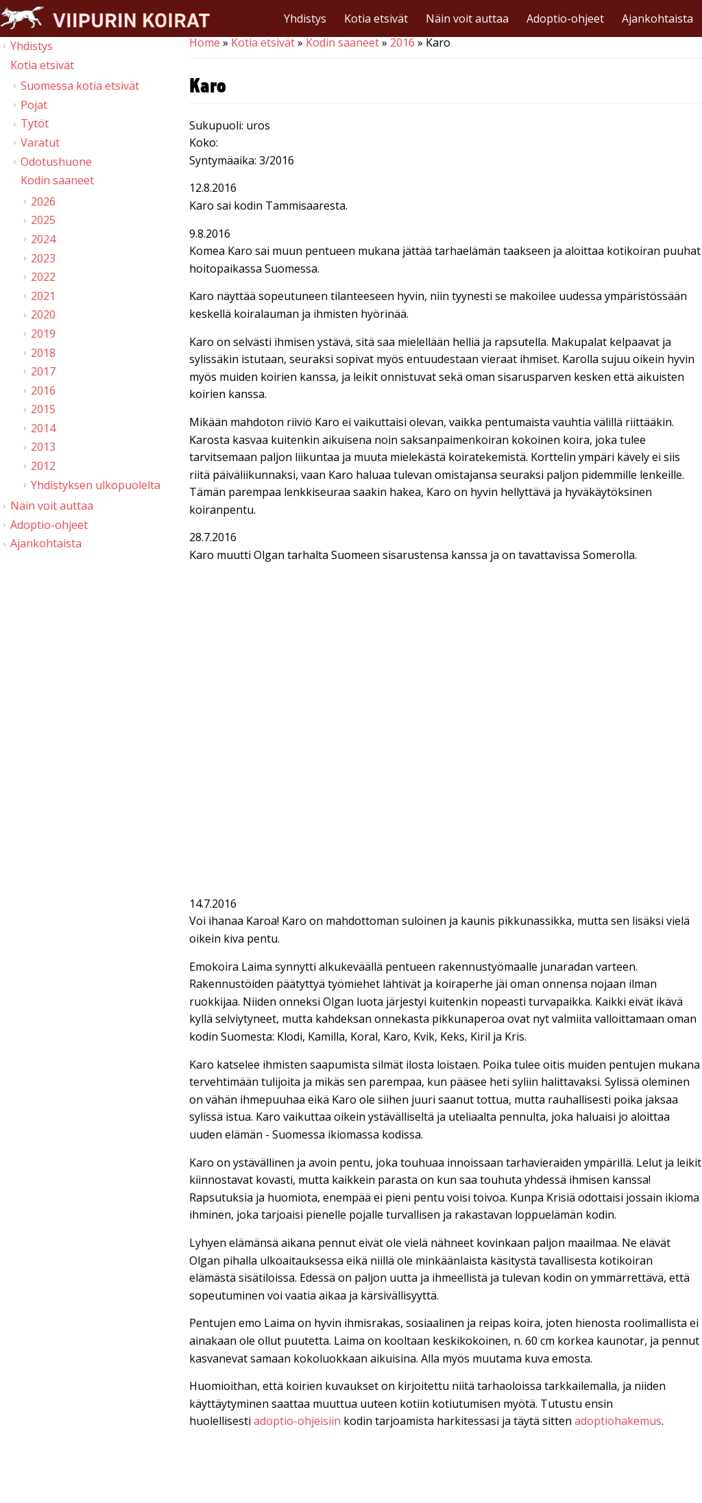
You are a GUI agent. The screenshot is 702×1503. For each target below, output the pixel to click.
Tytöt (35, 123)
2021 (43, 295)
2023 (43, 258)
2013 (43, 446)
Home (204, 42)
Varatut (40, 142)
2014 (43, 428)
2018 (43, 352)
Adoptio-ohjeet (565, 18)
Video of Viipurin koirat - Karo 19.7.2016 (445, 746)
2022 (43, 276)
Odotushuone (56, 161)
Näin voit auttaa (467, 18)
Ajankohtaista (657, 18)
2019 (43, 333)
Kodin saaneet (342, 42)
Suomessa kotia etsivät (80, 85)
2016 (402, 42)
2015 (43, 409)
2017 (43, 371)
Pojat (34, 104)
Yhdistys (305, 18)
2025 (43, 219)
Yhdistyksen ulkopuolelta (95, 485)
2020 (43, 314)
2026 (43, 201)
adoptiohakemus (618, 1420)
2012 (43, 465)
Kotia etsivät (376, 18)
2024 (43, 239)
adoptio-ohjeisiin (297, 1420)
